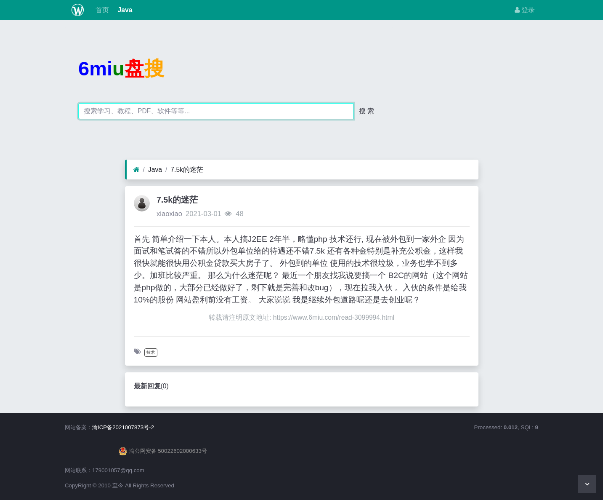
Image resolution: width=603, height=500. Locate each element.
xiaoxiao (169, 214)
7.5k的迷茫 (186, 169)
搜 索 (366, 111)
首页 (101, 9)
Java (124, 9)
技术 (150, 352)
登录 (525, 9)
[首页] (136, 170)
